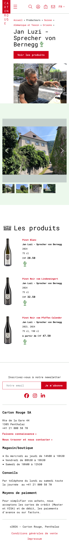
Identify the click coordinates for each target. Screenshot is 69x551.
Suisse (48, 20)
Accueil (18, 20)
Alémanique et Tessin (26, 24)
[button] (7, 150)
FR (60, 6)
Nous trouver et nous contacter (26, 439)
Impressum (34, 538)
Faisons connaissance (18, 433)
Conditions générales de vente (34, 533)
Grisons (47, 24)
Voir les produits (31, 54)
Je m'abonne (54, 385)
